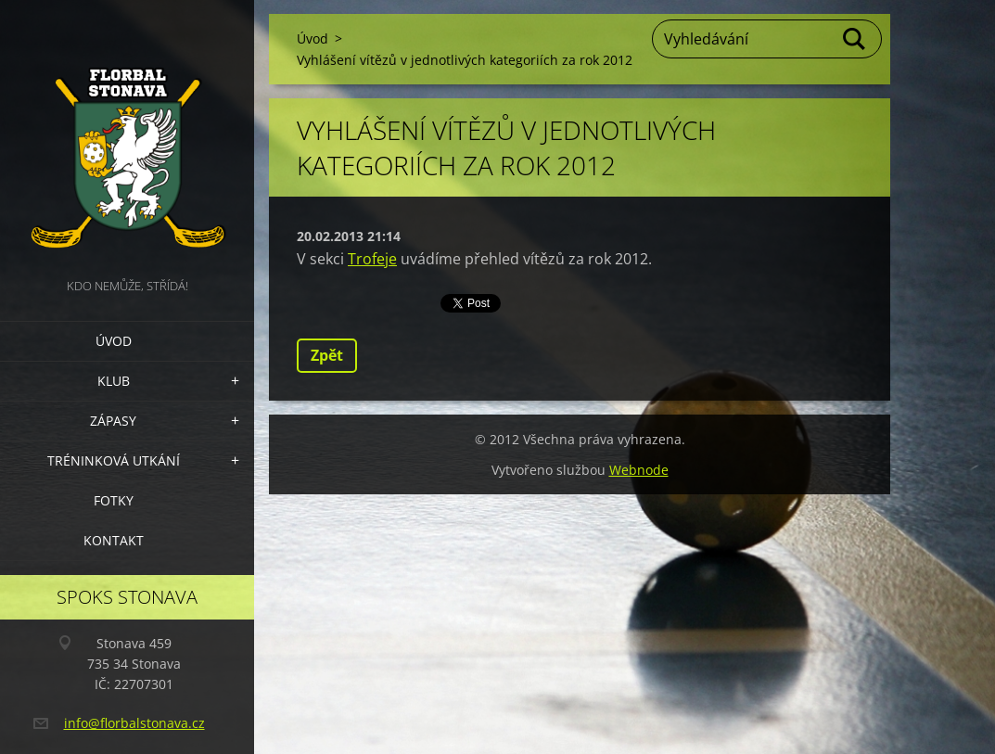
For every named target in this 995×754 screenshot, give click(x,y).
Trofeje (372, 259)
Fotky (114, 500)
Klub (113, 381)
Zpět (327, 355)
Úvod (114, 341)
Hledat (855, 39)
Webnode (639, 470)
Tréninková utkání (113, 460)
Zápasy (113, 420)
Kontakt (113, 540)
